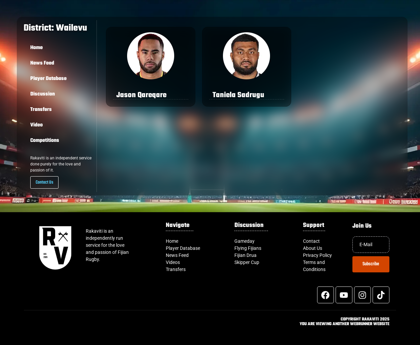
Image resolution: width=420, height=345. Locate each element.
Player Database (48, 79)
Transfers (41, 110)
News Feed (42, 63)
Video (36, 125)
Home (36, 48)
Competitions (44, 141)
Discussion (42, 94)
